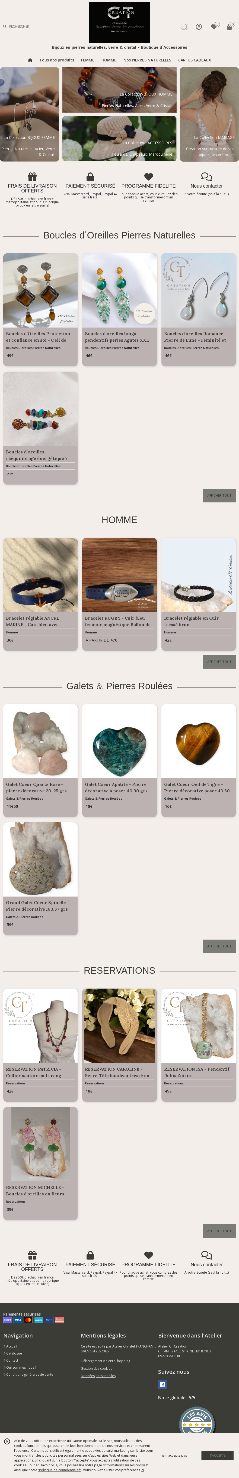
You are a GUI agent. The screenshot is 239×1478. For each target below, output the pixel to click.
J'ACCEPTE (217, 1455)
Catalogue (12, 1353)
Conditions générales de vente (28, 1374)
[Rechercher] (5, 26)
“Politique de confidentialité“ (59, 1470)
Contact (10, 1360)
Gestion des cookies (96, 1368)
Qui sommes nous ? (19, 1367)
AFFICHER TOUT (219, 495)
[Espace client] (198, 26)
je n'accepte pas (174, 1455)
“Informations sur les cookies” (125, 1465)
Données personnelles (98, 1376)
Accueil (10, 1346)
